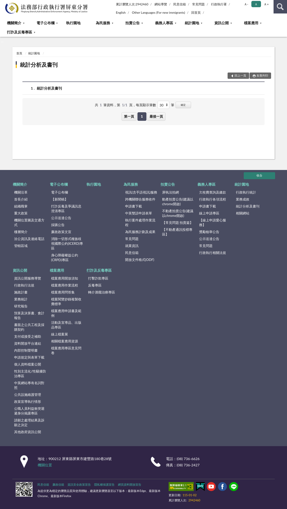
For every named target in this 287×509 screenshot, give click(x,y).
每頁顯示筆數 (146, 105)
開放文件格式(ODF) (139, 260)
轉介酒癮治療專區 (101, 292)
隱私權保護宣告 (104, 484)
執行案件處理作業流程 (140, 222)
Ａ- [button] (246, 4)
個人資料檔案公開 (27, 364)
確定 (183, 104)
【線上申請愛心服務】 (212, 222)
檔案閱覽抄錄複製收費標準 (66, 301)
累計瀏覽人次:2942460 (132, 4)
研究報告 (21, 306)
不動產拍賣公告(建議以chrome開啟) (177, 213)
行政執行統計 (246, 192)
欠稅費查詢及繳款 (212, 192)
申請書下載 (133, 206)
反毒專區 (95, 285)
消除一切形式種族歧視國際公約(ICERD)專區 (67, 243)
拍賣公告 (132, 23)
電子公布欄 (45, 23)
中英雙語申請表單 (138, 213)
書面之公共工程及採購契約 (29, 327)
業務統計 (21, 299)
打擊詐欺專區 (98, 278)
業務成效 (242, 199)
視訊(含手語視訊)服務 (141, 192)
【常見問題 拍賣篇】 (177, 222)
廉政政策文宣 (61, 232)
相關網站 (242, 213)
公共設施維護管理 (27, 394)
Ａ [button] (256, 4)
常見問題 (198, 4)
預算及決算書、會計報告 (29, 315)
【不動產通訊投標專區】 (177, 231)
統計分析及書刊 (39, 64)
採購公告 (58, 225)
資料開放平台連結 (27, 343)
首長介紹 (21, 199)
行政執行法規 (24, 285)
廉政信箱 (58, 484)
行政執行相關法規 (212, 253)
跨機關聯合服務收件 (140, 199)
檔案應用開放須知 (64, 278)
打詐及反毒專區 (19, 32)
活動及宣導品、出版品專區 (66, 324)
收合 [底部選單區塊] (259, 175)
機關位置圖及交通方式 (29, 222)
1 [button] (142, 116)
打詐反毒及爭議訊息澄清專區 (66, 208)
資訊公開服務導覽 (27, 278)
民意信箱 (179, 4)
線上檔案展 (59, 334)
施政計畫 (21, 292)
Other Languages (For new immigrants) (158, 12)
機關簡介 (14, 23)
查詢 (280, 6)
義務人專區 (164, 23)
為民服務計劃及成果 (140, 232)
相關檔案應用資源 (64, 341)
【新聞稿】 (59, 199)
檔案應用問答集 (63, 292)
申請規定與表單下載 (29, 357)
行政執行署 (219, 4)
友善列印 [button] (262, 75)
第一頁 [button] (129, 116)
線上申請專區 (209, 213)
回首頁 (196, 12)
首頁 (19, 53)
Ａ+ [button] (266, 4)
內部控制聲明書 (26, 350)
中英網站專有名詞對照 (29, 385)
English (121, 12)
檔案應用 (251, 23)
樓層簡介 (21, 232)
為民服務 (103, 23)
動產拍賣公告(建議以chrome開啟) (177, 201)
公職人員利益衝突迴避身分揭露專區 (29, 410)
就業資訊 (132, 246)
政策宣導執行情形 (27, 401)
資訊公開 (221, 23)
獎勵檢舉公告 (209, 232)
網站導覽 (160, 4)
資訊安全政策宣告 (79, 484)
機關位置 (45, 465)
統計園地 (192, 23)
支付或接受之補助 (27, 336)
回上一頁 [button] (240, 75)
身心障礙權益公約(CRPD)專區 (64, 257)
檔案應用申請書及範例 (66, 313)
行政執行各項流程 (212, 199)
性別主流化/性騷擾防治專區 (30, 373)
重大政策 (21, 213)
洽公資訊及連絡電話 (29, 239)
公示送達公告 (61, 218)
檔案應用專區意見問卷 (66, 350)
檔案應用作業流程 (64, 285)
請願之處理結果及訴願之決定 (29, 422)
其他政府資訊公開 (27, 432)
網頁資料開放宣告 (129, 484)
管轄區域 (21, 246)
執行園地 (73, 23)
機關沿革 (21, 192)
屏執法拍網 (170, 192)
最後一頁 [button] (156, 116)
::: (3, 3)
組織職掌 (21, 206)
